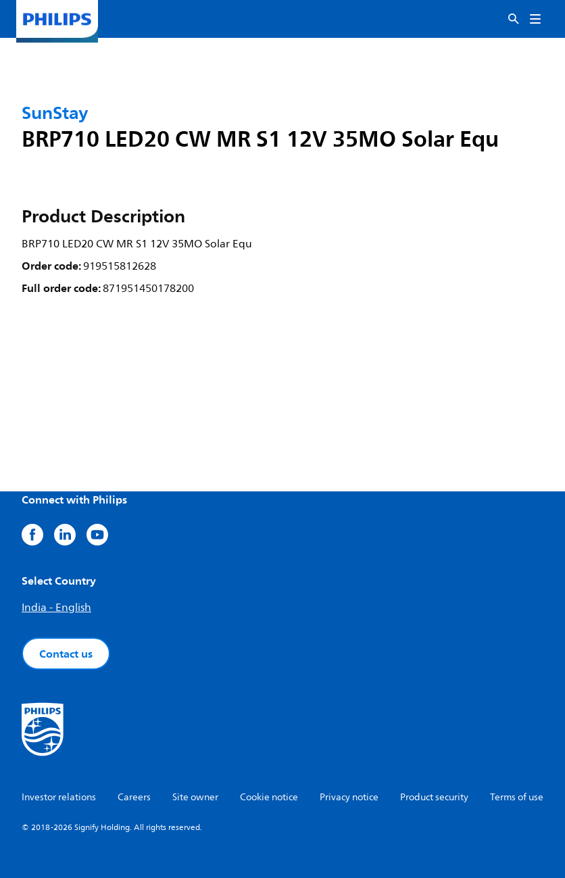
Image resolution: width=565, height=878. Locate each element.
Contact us (66, 653)
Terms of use (516, 797)
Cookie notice (269, 797)
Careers (134, 797)
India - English (56, 607)
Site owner (195, 797)
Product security (434, 797)
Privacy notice (349, 797)
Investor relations (59, 797)
